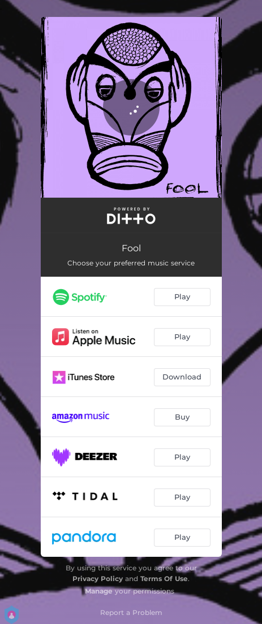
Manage (99, 591)
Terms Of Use (164, 578)
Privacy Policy (97, 578)
